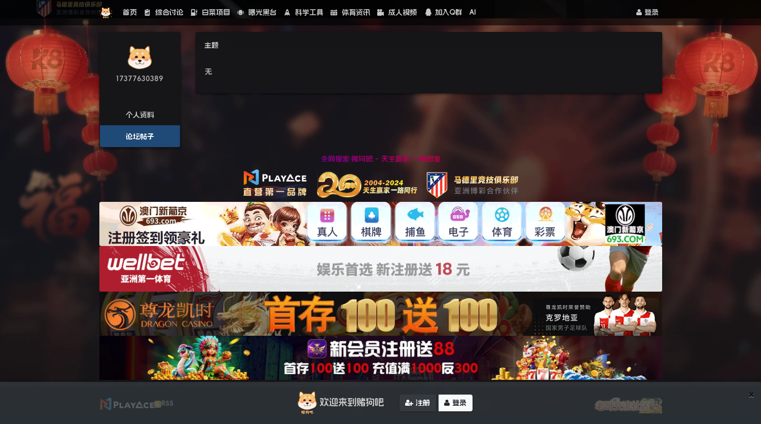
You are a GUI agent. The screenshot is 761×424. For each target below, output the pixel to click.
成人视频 (397, 12)
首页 (130, 12)
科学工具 (303, 12)
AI (472, 12)
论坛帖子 (140, 136)
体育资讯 (350, 12)
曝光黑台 (257, 12)
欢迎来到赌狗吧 (339, 403)
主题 (211, 45)
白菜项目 (210, 12)
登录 (647, 12)
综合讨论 (164, 12)
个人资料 (140, 114)
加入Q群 (443, 12)
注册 (417, 403)
